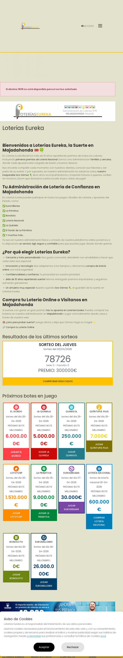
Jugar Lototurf (16, 515)
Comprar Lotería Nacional (99, 521)
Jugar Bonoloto (16, 576)
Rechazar (73, 647)
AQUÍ (103, 636)
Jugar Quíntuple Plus (99, 446)
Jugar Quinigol (71, 453)
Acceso (87, 26)
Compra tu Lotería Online (20, 327)
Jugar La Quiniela (43, 453)
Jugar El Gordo (16, 453)
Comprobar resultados (58, 381)
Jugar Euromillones (44, 584)
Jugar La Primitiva (43, 515)
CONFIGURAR (34, 636)
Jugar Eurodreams (71, 507)
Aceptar (44, 647)
